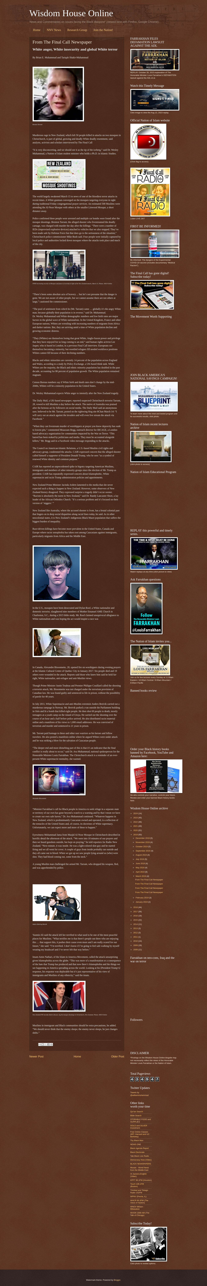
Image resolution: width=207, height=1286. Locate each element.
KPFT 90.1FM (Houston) (141, 1180)
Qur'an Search (136, 1111)
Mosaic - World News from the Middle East (139, 1168)
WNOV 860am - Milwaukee (137, 1208)
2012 (135, 932)
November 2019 (143, 842)
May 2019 (140, 867)
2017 (135, 911)
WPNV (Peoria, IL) (138, 1196)
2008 (135, 949)
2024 (135, 813)
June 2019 (140, 863)
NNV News (54, 30)
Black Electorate (137, 1152)
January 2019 (142, 902)
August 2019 (141, 855)
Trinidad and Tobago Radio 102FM (139, 1191)
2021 (135, 826)
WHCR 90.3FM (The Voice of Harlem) (139, 1201)
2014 (135, 924)
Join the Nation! (103, 30)
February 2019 (142, 898)
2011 (135, 937)
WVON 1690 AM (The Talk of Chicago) (139, 1214)
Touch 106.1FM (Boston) (137, 1185)
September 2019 (143, 851)
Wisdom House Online (71, 13)
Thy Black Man (136, 1140)
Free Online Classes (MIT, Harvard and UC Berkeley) (139, 1134)
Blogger (117, 1280)
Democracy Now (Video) (141, 1160)
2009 (135, 945)
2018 (135, 907)
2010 (135, 941)
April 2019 (140, 872)
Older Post (117, 1056)
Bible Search (136, 1115)
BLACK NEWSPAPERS (140, 1164)
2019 (135, 834)
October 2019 (142, 846)
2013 (135, 928)
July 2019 (140, 859)
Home (37, 30)
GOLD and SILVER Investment (138, 1126)
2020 (135, 830)
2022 (135, 822)
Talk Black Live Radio (139, 1156)
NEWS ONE (135, 1144)
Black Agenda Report (139, 1148)
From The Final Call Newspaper (149, 880)
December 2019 (143, 838)
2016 (135, 916)
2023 (135, 818)
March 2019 (141, 876)
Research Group (77, 30)
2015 (135, 920)
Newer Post (36, 1056)
